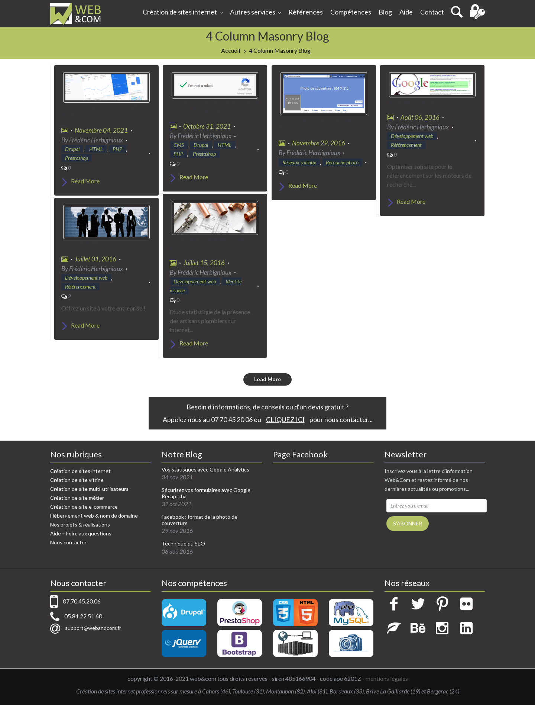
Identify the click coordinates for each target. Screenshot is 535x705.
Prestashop (76, 158)
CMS (179, 145)
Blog (385, 12)
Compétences (350, 12)
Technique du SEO (413, 101)
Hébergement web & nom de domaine (94, 515)
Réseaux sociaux (299, 162)
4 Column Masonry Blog (280, 50)
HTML (96, 149)
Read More (80, 181)
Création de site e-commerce (84, 506)
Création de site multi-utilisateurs (89, 489)
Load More (267, 379)
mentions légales (387, 678)
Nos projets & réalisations (80, 524)
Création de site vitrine (77, 480)
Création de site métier (77, 498)
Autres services (255, 12)
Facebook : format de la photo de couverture (322, 123)
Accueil (230, 50)
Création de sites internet (183, 12)
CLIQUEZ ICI (285, 419)
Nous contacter (68, 542)
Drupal (72, 149)
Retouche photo (342, 162)
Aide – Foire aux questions (80, 533)
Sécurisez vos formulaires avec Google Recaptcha (214, 106)
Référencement (406, 145)
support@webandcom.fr (93, 628)
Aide (406, 12)
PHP (117, 149)
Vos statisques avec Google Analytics (100, 110)
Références (305, 12)
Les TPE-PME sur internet (99, 243)
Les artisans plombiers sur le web (210, 243)
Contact (432, 12)
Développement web (412, 136)
